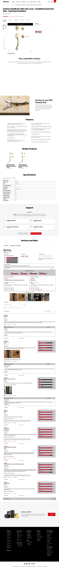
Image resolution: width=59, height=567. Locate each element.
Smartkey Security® (28, 533)
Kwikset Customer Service (39, 539)
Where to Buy (50, 1)
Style (27, 1)
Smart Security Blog (49, 544)
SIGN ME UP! (52, 514)
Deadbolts (9, 534)
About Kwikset (49, 532)
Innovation (23, 1)
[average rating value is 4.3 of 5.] (6, 16)
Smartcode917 (19, 545)
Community (49, 538)
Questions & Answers (15, 245)
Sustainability (49, 537)
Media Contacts (50, 551)
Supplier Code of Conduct (31, 566)
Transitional (29, 544)
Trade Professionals (33, 1)
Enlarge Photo (11, 53)
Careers (48, 542)
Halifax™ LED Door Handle (29, 537)
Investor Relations (48, 541)
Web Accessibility (16, 566)
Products (13, 1)
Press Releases (49, 548)
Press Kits (48, 549)
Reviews (6, 245)
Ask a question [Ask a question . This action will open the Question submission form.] (21, 16)
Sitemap (44, 566)
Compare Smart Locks (20, 535)
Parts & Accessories (9, 545)
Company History (49, 536)
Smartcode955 (19, 544)
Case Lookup (39, 537)
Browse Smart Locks (19, 540)
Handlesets (12, 4)
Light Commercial (9, 543)
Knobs (8, 536)
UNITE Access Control (9, 533)
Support (39, 1)
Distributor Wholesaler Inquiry (49, 554)
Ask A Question (36, 233)
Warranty (38, 532)
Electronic (9, 540)
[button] (20, 38)
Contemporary (29, 541)
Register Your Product (39, 534)
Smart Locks (18, 1)
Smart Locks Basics (19, 533)
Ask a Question (39, 536)
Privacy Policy (22, 566)
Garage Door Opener (9, 548)
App (18, 538)
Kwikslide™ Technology (29, 535)
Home (4, 4)
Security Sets (9, 541)
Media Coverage (50, 552)
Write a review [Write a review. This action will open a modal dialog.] (14, 16)
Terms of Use (39, 566)
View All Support (23, 233)
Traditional (29, 543)
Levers (8, 538)
